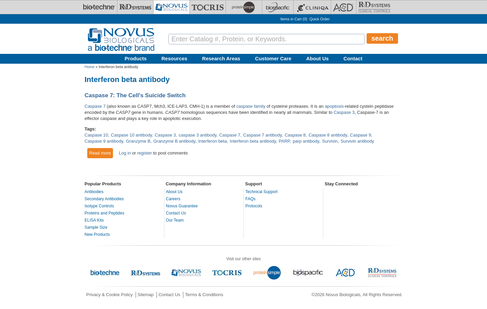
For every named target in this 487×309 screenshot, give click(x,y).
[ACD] (343, 7)
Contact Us (176, 213)
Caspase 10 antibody (131, 135)
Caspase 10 (96, 135)
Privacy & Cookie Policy (109, 294)
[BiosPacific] (277, 7)
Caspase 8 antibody (327, 135)
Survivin (330, 141)
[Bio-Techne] (99, 7)
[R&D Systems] (135, 7)
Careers (173, 199)
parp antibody (306, 141)
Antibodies (94, 191)
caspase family (250, 106)
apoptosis (334, 106)
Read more (101, 153)
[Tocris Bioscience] (207, 7)
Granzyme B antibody (174, 141)
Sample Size (96, 227)
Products (136, 58)
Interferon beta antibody (253, 141)
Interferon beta (212, 141)
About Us (317, 58)
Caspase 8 (295, 135)
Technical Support (262, 191)
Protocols (254, 206)
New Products (97, 234)
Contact (353, 58)
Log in (125, 153)
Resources (174, 58)
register (144, 153)
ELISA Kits (94, 220)
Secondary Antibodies (104, 199)
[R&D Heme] (374, 7)
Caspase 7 (95, 106)
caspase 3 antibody (197, 135)
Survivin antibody (357, 141)
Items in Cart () (293, 19)
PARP (284, 141)
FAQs (251, 199)
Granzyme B (138, 141)
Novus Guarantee (182, 206)
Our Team (175, 220)
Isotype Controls (99, 206)
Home (89, 67)
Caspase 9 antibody (104, 141)
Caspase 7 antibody (262, 135)
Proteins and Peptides (104, 213)
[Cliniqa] (312, 7)
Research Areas (221, 58)
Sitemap (146, 294)
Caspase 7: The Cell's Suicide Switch (135, 95)
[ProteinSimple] (243, 7)
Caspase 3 (343, 112)
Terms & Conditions (204, 294)
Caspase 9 (360, 135)
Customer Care (273, 58)
